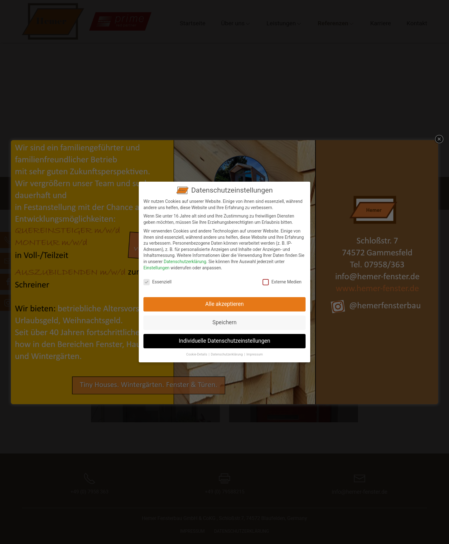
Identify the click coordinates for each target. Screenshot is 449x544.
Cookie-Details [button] (197, 352)
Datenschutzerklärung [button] (227, 352)
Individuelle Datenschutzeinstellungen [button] (224, 338)
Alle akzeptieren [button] (224, 301)
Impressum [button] (254, 352)
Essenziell (157, 279)
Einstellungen (156, 264)
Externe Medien (282, 279)
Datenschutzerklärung (185, 258)
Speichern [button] (224, 319)
